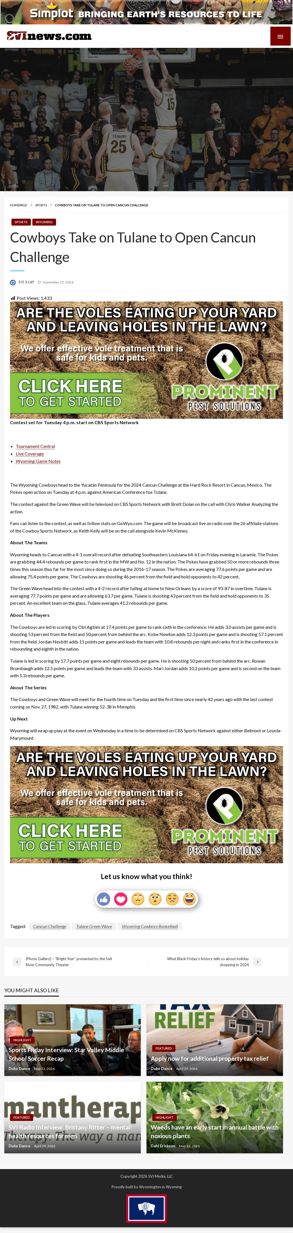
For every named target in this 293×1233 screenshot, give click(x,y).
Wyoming (44, 222)
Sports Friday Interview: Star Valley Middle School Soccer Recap (66, 1054)
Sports (41, 205)
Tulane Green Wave (94, 926)
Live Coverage (30, 453)
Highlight (22, 1040)
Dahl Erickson (163, 1146)
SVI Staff (26, 282)
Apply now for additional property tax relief (210, 1058)
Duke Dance (20, 1068)
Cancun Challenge (49, 926)
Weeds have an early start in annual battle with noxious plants (215, 1131)
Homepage (18, 205)
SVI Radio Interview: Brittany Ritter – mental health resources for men (69, 1131)
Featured (164, 1048)
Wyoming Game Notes (38, 461)
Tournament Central (35, 446)
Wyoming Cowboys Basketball (150, 926)
